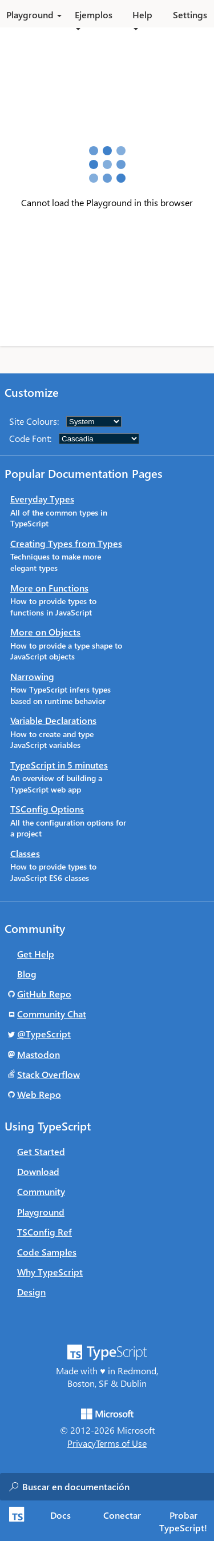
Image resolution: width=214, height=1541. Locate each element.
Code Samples (46, 1252)
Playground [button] (34, 15)
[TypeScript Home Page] (15, 1520)
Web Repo (39, 1094)
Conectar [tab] (122, 1515)
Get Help (35, 954)
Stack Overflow (48, 1074)
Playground (40, 1212)
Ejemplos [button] (93, 18)
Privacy (81, 1443)
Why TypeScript (50, 1272)
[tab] (60, 1514)
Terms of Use (121, 1443)
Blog (27, 974)
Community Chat (51, 1014)
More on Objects (45, 632)
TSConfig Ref (44, 1232)
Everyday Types (42, 499)
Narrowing (32, 676)
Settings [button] (190, 15)
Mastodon (38, 1054)
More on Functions (49, 588)
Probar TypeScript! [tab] (183, 1521)
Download (38, 1171)
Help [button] (142, 18)
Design (31, 1292)
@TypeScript (44, 1034)
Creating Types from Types (66, 543)
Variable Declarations (53, 720)
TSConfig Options (47, 809)
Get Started (41, 1151)
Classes (25, 853)
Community (41, 1191)
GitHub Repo (44, 994)
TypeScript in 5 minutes (59, 765)
